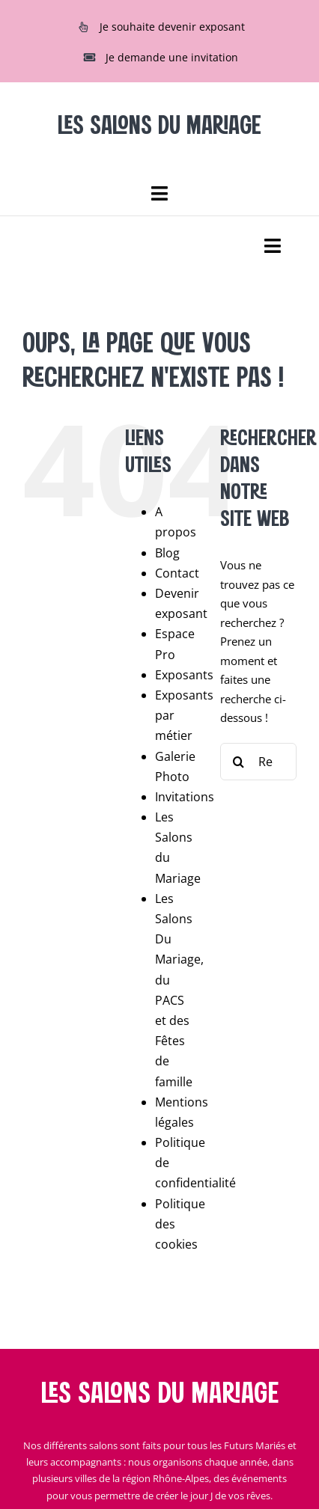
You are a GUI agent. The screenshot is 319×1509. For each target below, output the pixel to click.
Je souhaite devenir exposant (172, 26)
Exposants (184, 675)
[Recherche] (239, 761)
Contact (177, 573)
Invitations (184, 797)
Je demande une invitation (172, 57)
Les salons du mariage (159, 1394)
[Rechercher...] (258, 761)
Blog (167, 553)
